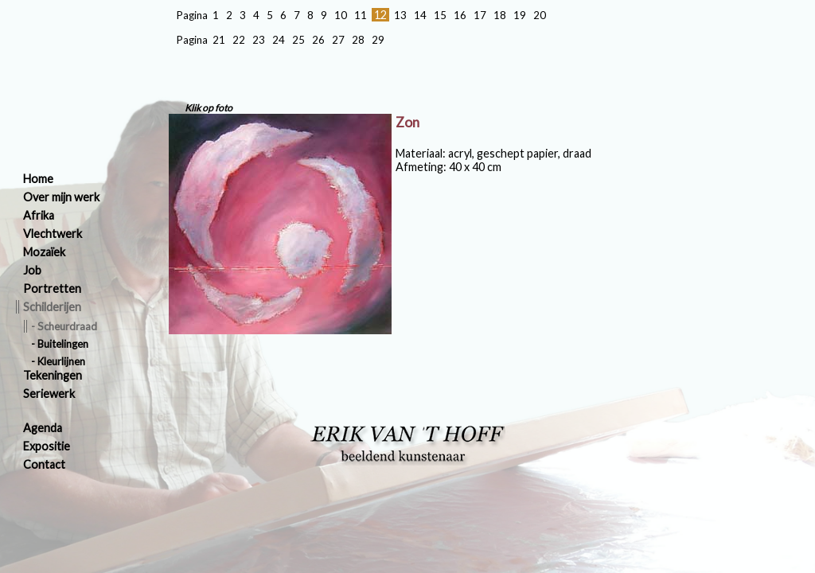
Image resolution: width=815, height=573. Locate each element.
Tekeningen (52, 375)
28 (358, 39)
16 (460, 15)
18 (499, 15)
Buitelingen (62, 343)
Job (32, 270)
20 (539, 15)
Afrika (38, 215)
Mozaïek (44, 252)
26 (318, 39)
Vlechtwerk (52, 233)
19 (519, 15)
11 (360, 15)
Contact (44, 464)
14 (420, 15)
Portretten (52, 288)
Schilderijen (52, 307)
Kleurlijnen (61, 361)
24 (278, 39)
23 (258, 39)
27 (338, 39)
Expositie (46, 446)
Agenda (42, 428)
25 (298, 39)
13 (400, 15)
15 (440, 15)
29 (378, 39)
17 (480, 15)
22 (238, 39)
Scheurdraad (67, 326)
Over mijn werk (61, 197)
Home (38, 178)
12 (380, 14)
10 (340, 15)
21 (219, 39)
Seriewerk (49, 393)
